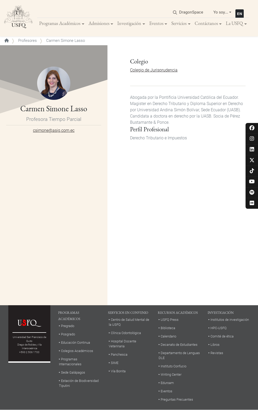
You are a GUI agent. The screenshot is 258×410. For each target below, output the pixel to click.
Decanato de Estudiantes (179, 345)
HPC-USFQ (219, 328)
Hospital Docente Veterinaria (122, 343)
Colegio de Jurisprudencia (154, 70)
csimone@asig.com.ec (53, 130)
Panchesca (119, 354)
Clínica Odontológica (126, 333)
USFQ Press (170, 320)
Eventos (156, 23)
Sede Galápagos (73, 372)
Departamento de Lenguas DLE (179, 355)
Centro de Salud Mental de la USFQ (129, 322)
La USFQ (234, 23)
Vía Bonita (118, 371)
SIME (114, 363)
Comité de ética (222, 336)
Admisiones (99, 23)
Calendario (168, 336)
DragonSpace (191, 12)
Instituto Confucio (173, 366)
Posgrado (68, 334)
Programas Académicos (59, 23)
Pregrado (67, 326)
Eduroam (167, 383)
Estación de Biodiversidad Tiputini (79, 383)
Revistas (217, 353)
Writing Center (171, 374)
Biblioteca (168, 328)
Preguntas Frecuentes (177, 399)
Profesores (27, 40)
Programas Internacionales (70, 361)
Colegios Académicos (77, 351)
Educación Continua (75, 342)
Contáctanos (206, 23)
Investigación (129, 23)
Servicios (179, 23)
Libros (215, 345)
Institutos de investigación (230, 320)
